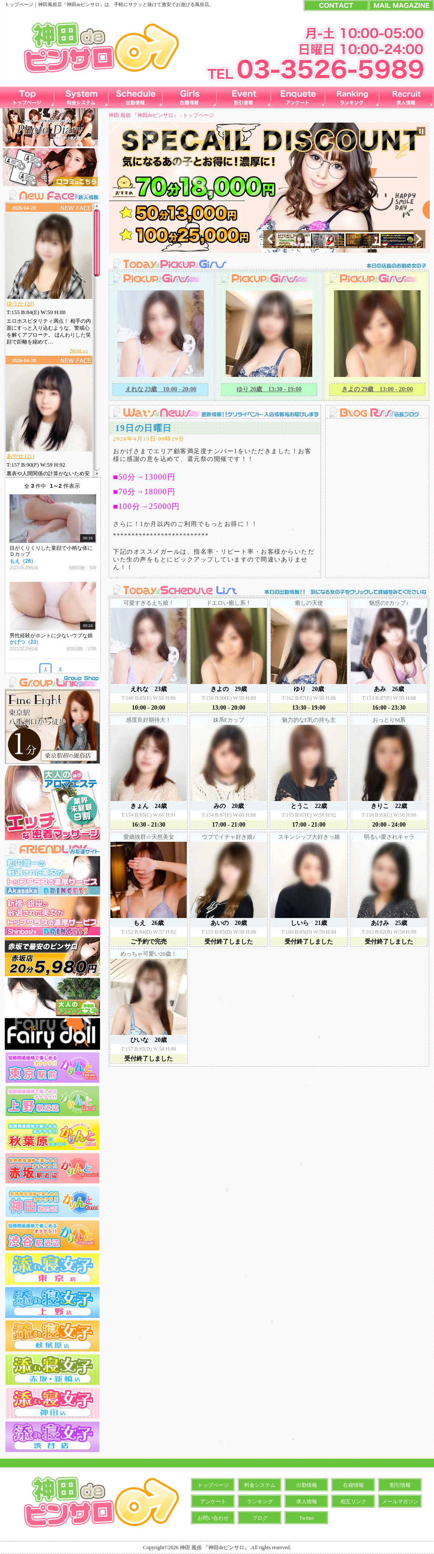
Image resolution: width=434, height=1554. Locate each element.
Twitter (306, 1518)
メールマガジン (400, 1502)
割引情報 (400, 1485)
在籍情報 (353, 1485)
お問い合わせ (213, 1518)
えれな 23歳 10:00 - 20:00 (161, 389)
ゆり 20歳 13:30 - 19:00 (269, 389)
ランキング (260, 1502)
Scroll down (97, 472)
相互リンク (353, 1502)
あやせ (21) (20, 456)
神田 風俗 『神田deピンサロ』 (143, 115)
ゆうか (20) (20, 303)
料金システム (259, 1485)
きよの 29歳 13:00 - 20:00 (377, 389)
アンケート (213, 1502)
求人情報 (306, 1502)
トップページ (198, 115)
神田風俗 (47, 4)
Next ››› (79, 350)
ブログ (260, 1518)
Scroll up (97, 207)
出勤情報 (306, 1485)
